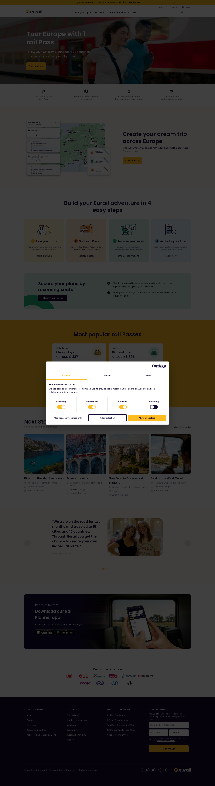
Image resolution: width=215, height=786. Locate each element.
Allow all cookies (147, 418)
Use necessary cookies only (68, 418)
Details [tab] (107, 375)
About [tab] (149, 375)
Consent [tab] (66, 375)
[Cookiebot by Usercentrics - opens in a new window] (154, 367)
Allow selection (107, 418)
